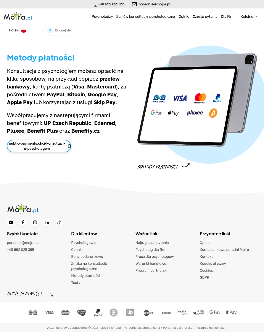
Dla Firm (228, 16)
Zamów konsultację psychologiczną (145, 16)
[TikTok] (59, 222)
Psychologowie (83, 242)
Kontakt (206, 256)
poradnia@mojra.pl (154, 4)
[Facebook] (23, 222)
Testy (75, 282)
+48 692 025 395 (20, 249)
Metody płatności (85, 275)
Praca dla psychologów (154, 256)
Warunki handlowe (150, 263)
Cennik (77, 249)
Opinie (184, 16)
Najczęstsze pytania (152, 242)
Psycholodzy (102, 16)
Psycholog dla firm (150, 249)
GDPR (204, 277)
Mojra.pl (115, 327)
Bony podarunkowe (87, 256)
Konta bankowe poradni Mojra (224, 249)
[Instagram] (35, 222)
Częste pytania (205, 16)
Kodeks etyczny (213, 263)
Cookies (206, 270)
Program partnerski (151, 270)
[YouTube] (11, 222)
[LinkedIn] (47, 222)
